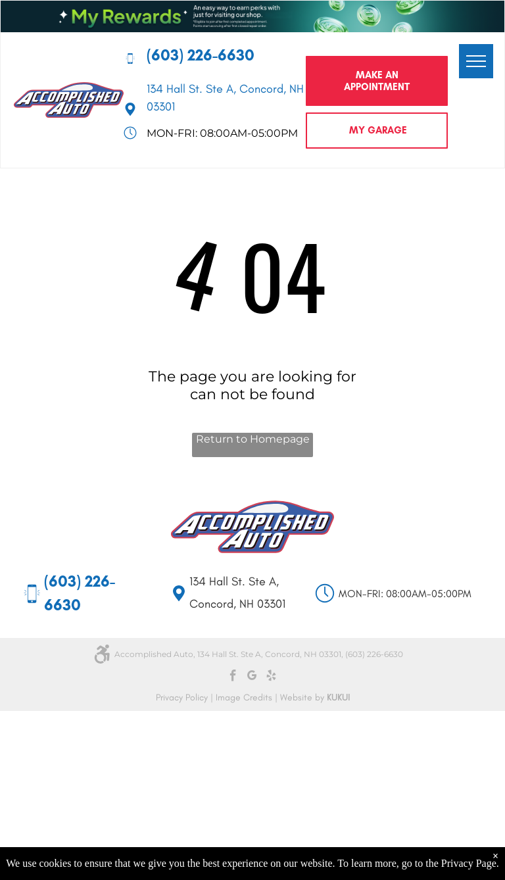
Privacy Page (468, 863)
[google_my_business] (252, 677)
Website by (302, 697)
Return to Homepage (253, 439)
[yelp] (271, 677)
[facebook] (233, 677)
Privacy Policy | (184, 697)
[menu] (476, 61)
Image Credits (244, 697)
